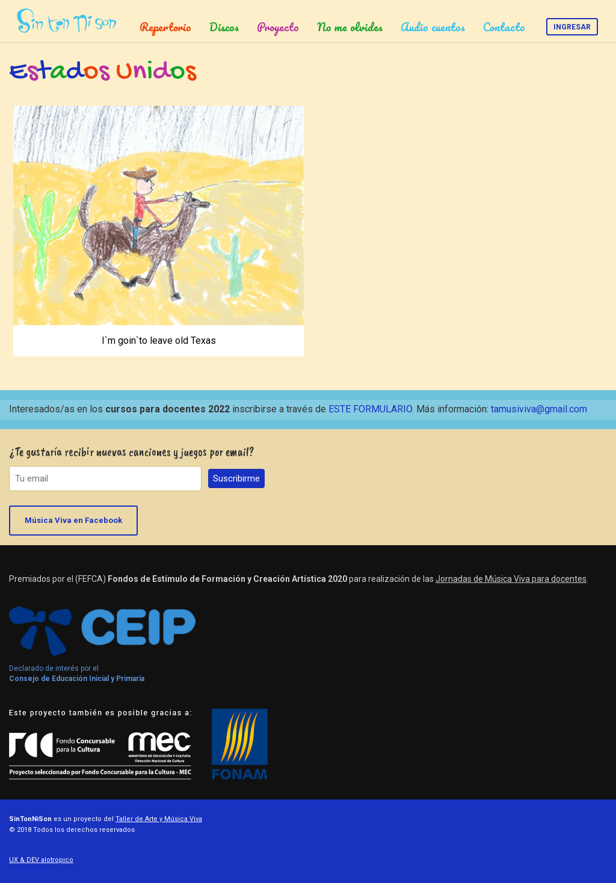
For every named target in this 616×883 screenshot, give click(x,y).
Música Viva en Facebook (73, 520)
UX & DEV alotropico (41, 860)
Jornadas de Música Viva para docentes (511, 579)
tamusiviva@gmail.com (539, 409)
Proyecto (278, 27)
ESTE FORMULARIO (370, 409)
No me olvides (350, 27)
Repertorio (165, 27)
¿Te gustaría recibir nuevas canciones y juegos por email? (131, 451)
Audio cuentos (433, 27)
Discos (224, 27)
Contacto (504, 27)
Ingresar (572, 27)
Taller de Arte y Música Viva (159, 819)
